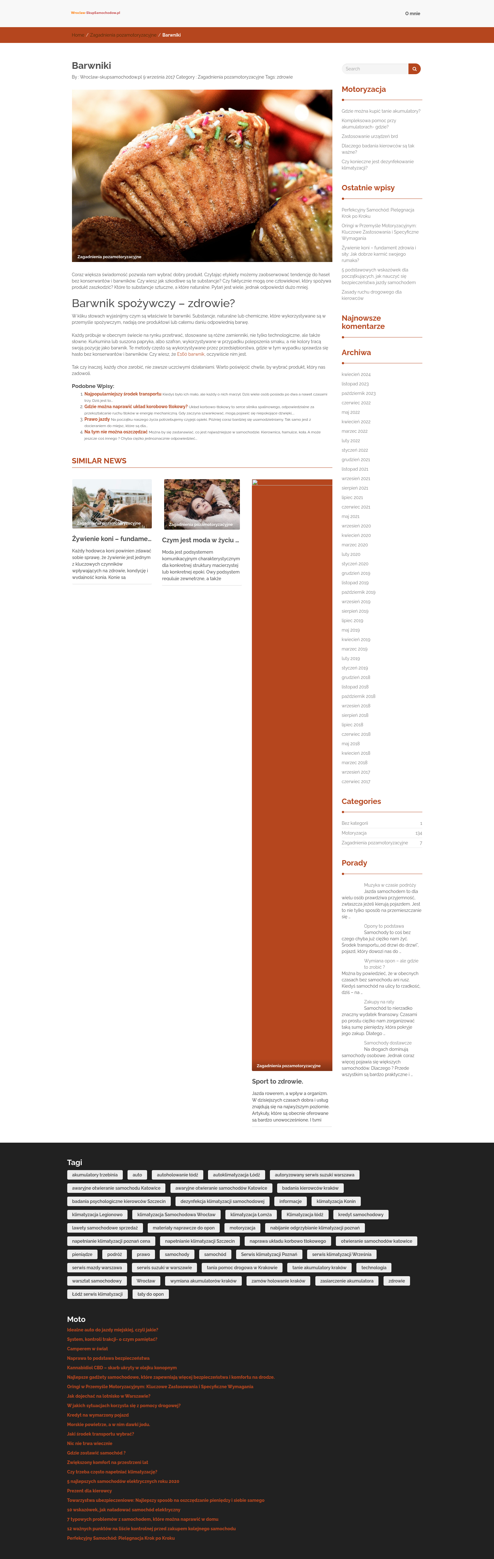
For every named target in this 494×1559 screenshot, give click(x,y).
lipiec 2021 (352, 497)
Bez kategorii (355, 823)
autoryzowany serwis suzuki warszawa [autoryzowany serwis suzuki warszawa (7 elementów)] (314, 1133)
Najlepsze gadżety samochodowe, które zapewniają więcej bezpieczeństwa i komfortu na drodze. (171, 1335)
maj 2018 (351, 743)
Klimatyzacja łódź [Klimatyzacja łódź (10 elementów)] (305, 1172)
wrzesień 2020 (356, 525)
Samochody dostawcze (388, 1042)
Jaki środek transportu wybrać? (100, 1392)
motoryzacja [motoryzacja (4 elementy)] (242, 1186)
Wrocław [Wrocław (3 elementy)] (146, 1239)
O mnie (412, 13)
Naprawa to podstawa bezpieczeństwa (108, 1316)
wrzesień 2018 (356, 705)
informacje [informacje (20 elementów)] (290, 1159)
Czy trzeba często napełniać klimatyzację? (112, 1430)
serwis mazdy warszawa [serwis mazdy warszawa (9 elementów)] (97, 1226)
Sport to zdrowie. (277, 539)
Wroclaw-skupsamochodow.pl (110, 77)
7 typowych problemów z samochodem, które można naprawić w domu (143, 1477)
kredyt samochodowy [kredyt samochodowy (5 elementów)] (361, 1172)
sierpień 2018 (355, 715)
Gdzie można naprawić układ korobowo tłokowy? (136, 406)
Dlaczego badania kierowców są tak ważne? (378, 149)
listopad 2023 (355, 383)
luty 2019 (351, 658)
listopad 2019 (355, 582)
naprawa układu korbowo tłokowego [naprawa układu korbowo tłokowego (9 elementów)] (288, 1199)
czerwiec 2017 (356, 781)
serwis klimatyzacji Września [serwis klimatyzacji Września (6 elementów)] (342, 1212)
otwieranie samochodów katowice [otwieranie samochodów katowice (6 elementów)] (376, 1199)
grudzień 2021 (356, 459)
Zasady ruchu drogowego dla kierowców (372, 295)
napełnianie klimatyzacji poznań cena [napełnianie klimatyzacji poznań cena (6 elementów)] (111, 1199)
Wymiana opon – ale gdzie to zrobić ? (391, 964)
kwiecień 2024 (356, 374)
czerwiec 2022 (356, 402)
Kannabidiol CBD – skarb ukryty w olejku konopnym (122, 1326)
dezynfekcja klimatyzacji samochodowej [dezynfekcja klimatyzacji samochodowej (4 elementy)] (223, 1159)
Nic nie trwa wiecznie (90, 1402)
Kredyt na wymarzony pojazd (98, 1373)
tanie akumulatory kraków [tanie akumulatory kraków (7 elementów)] (319, 1226)
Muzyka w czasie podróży (390, 885)
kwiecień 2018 (356, 753)
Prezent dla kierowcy (89, 1449)
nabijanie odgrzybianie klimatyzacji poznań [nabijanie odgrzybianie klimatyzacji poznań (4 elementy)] (315, 1186)
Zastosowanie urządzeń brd (370, 136)
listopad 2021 (355, 469)
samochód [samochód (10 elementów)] (215, 1212)
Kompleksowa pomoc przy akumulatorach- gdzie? (369, 123)
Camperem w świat (87, 1307)
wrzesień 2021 (356, 478)
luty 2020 (351, 554)
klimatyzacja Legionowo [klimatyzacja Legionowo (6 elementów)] (97, 1172)
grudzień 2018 (356, 677)
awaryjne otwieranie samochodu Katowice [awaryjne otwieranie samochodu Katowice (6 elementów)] (116, 1146)
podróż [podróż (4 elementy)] (114, 1212)
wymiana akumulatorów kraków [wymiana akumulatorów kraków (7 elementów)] (203, 1239)
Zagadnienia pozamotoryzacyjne (123, 35)
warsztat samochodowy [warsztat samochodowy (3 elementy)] (97, 1239)
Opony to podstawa (384, 926)
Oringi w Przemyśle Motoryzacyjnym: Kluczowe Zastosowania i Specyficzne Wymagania (380, 232)
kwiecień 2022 (356, 421)
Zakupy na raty (379, 1001)
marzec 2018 (355, 762)
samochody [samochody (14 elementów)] (177, 1212)
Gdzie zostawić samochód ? (96, 1411)
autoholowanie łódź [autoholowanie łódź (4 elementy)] (177, 1133)
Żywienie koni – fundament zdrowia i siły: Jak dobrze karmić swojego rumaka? (112, 539)
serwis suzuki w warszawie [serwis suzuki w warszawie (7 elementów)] (164, 1226)
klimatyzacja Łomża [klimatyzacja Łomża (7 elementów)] (251, 1172)
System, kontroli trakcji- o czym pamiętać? (112, 1297)
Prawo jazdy (97, 419)
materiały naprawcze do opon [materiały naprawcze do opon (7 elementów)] (184, 1186)
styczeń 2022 (355, 450)
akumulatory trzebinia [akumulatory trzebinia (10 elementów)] (95, 1133)
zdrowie (285, 77)
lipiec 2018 (352, 724)
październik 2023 (359, 393)
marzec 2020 (355, 544)
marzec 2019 (355, 649)
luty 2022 (351, 440)
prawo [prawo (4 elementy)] (143, 1212)
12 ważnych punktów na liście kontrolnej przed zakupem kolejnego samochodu (151, 1487)
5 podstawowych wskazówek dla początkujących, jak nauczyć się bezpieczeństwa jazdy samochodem (379, 276)
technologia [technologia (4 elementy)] (373, 1226)
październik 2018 (359, 696)
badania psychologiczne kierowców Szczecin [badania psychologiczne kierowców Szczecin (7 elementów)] (119, 1159)
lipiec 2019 (352, 620)
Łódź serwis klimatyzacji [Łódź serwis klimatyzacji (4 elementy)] (97, 1252)
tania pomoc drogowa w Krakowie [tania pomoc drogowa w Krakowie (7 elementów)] (242, 1226)
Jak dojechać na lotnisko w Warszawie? (109, 1354)
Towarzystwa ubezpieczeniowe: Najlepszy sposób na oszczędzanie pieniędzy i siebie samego (166, 1458)
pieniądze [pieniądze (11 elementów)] (82, 1212)
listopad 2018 (355, 686)
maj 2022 (351, 412)
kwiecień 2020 (356, 535)
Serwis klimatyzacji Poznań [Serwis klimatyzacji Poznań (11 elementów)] (269, 1212)
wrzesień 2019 (356, 601)
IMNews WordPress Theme (397, 1544)
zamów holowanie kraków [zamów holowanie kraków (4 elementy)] (279, 1239)
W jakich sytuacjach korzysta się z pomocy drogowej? (124, 1364)
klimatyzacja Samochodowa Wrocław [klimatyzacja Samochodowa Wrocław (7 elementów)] (176, 1172)
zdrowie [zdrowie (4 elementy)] (397, 1239)
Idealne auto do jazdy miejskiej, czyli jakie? (112, 1288)
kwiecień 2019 (356, 639)
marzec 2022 (355, 431)
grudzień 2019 (356, 573)
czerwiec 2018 (356, 734)
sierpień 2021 (355, 488)
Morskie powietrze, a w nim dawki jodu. (108, 1383)
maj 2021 (351, 516)
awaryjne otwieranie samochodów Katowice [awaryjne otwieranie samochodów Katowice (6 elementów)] (221, 1146)
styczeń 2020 (355, 563)
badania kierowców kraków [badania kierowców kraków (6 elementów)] (310, 1146)
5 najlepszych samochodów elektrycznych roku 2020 (123, 1440)
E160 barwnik (190, 354)
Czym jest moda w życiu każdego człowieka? (202, 540)
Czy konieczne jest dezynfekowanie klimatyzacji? (378, 164)
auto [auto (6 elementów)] (137, 1133)
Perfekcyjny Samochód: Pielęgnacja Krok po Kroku (378, 213)
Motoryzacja (354, 833)
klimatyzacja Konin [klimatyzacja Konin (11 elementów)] (336, 1159)
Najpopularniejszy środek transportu (123, 393)
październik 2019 (359, 592)
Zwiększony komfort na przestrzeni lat (107, 1421)
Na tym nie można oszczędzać (116, 431)
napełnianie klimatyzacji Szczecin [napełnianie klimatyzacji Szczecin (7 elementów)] (200, 1199)
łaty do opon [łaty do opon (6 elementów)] (151, 1252)
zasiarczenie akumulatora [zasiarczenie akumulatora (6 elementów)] (347, 1239)
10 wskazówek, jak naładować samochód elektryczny (124, 1468)
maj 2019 (351, 630)
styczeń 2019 (355, 667)
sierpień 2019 (355, 611)
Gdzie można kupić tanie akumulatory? (381, 111)
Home (78, 35)
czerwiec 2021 (356, 506)
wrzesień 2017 (356, 772)
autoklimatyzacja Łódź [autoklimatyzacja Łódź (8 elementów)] (236, 1133)
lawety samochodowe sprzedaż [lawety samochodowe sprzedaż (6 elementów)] (105, 1186)
